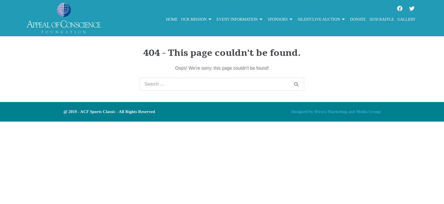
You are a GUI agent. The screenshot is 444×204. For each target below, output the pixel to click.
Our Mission (196, 19)
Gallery (406, 19)
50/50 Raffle (381, 19)
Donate (358, 19)
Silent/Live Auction (321, 19)
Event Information (240, 19)
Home (172, 19)
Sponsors (280, 19)
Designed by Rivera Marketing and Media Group (336, 111)
